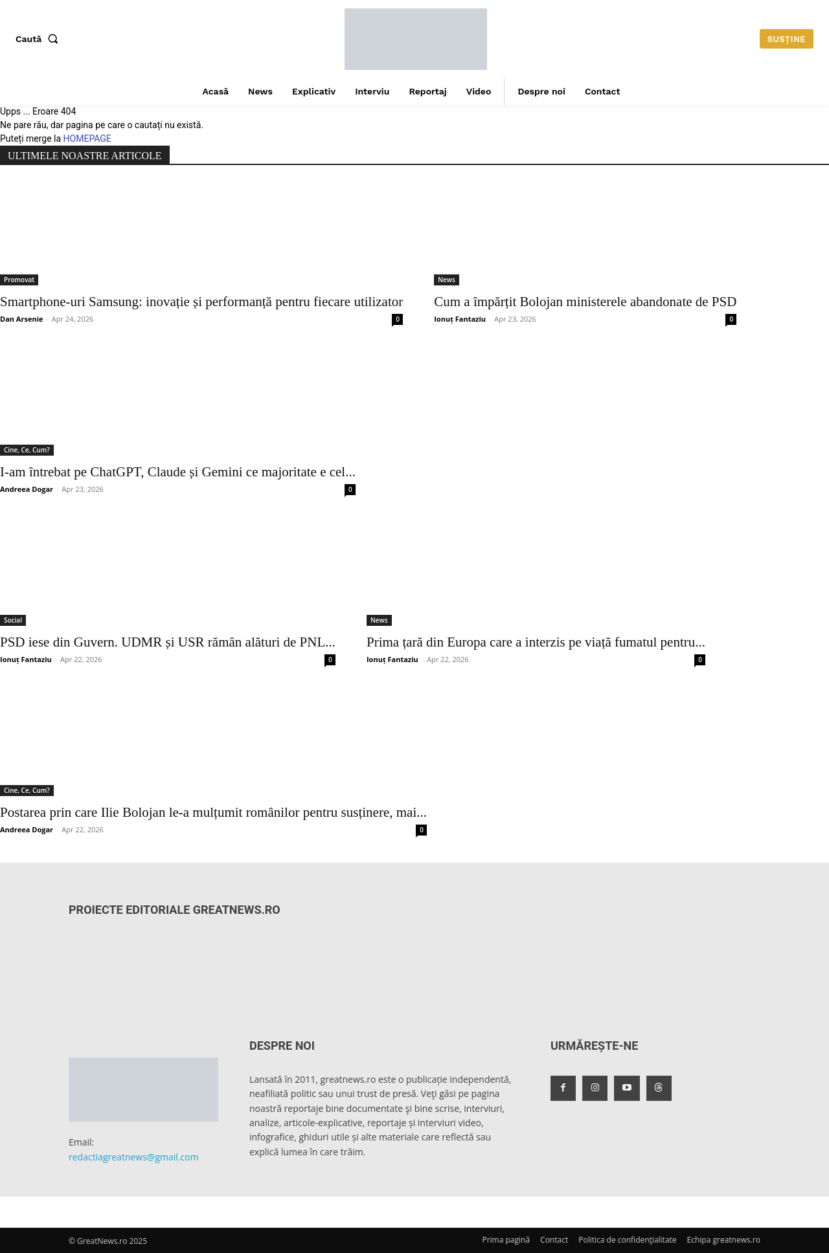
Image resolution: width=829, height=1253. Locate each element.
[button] (39, 38)
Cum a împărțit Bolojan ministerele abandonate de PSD (585, 301)
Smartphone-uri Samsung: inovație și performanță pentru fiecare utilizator (201, 301)
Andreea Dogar (26, 489)
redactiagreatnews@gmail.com (134, 1157)
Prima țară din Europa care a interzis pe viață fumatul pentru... (536, 642)
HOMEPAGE (87, 138)
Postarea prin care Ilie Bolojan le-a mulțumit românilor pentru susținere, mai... (213, 812)
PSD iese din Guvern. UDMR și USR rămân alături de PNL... (167, 642)
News (446, 279)
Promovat (19, 279)
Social (13, 620)
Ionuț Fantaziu (460, 319)
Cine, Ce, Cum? (27, 449)
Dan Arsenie (21, 319)
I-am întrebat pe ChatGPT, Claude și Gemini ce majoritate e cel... (178, 472)
